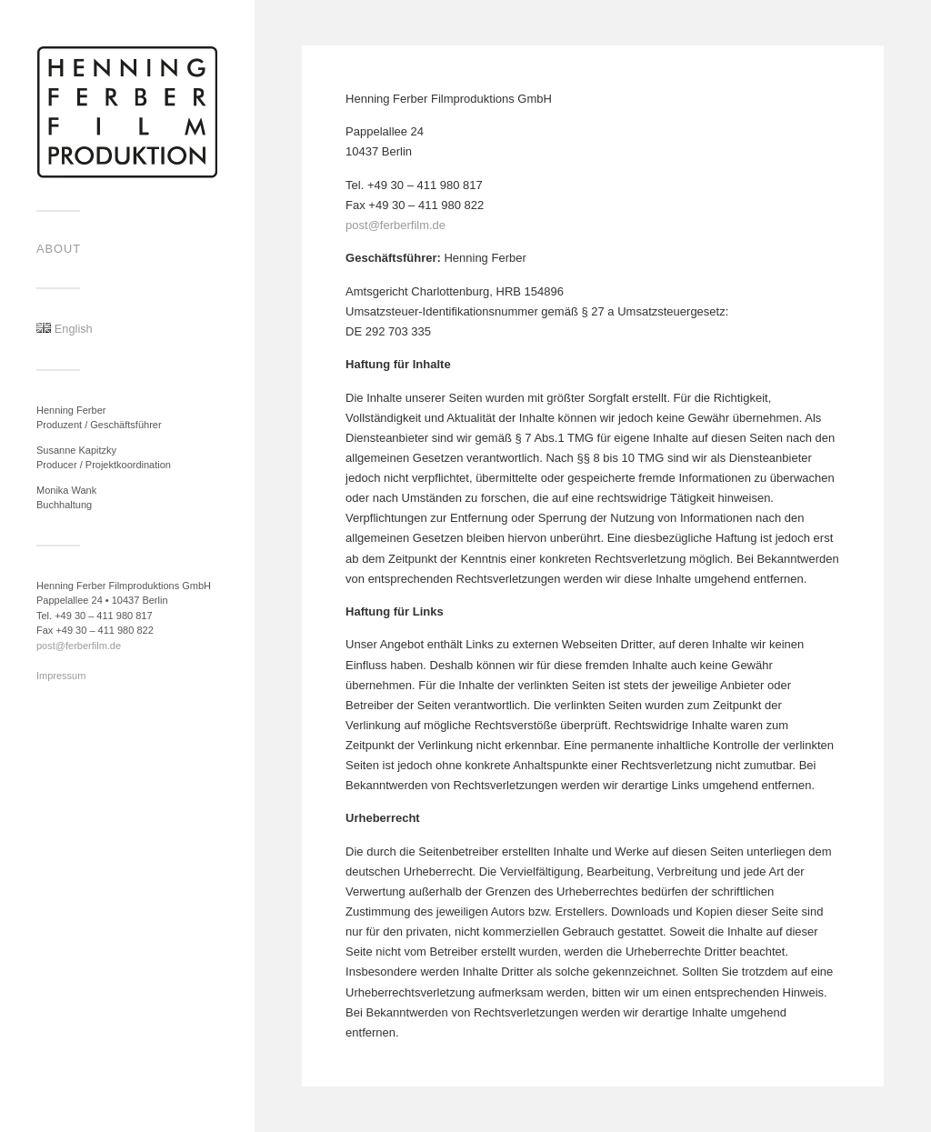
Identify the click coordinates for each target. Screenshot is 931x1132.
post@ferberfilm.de (78, 645)
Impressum (60, 675)
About (58, 248)
